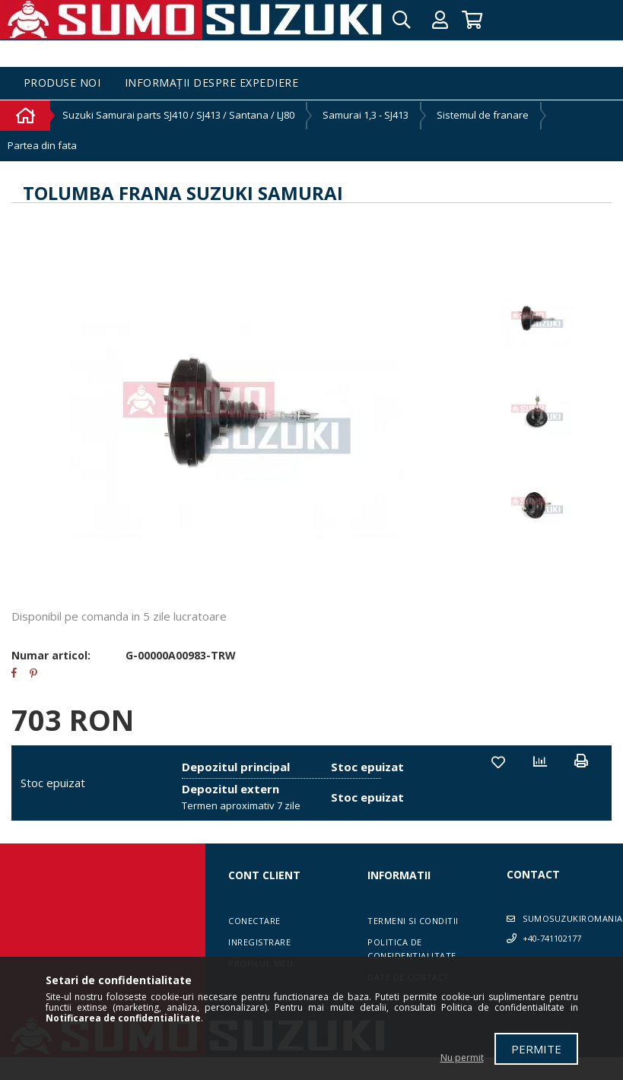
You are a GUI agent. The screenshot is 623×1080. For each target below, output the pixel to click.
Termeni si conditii (413, 920)
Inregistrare (259, 942)
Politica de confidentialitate (411, 948)
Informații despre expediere (212, 83)
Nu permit (462, 1057)
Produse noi (62, 83)
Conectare (254, 920)
